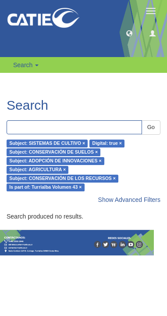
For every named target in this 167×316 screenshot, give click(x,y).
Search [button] (26, 64)
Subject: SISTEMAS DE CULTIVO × (47, 143)
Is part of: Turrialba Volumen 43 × (45, 187)
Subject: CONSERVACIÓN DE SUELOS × (53, 152)
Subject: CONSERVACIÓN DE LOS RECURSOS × (62, 178)
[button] (129, 32)
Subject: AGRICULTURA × (37, 169)
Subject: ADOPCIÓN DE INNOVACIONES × (55, 161)
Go (151, 127)
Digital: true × (107, 143)
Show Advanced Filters (129, 199)
